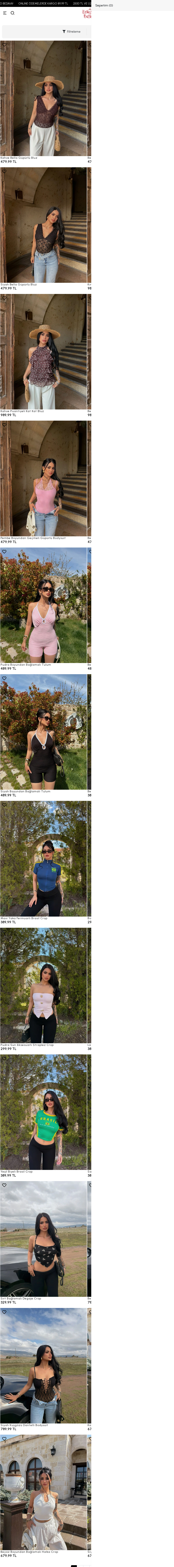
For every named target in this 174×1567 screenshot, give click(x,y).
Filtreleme (71, 31)
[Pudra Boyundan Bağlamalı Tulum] (43, 605)
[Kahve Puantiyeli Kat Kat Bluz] (43, 351)
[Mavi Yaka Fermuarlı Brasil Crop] (43, 858)
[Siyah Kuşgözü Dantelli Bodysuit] (43, 1365)
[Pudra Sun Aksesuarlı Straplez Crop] (43, 985)
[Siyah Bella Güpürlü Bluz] (43, 225)
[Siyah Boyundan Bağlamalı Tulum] (43, 732)
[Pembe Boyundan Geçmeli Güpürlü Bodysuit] (43, 478)
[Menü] (5, 13)
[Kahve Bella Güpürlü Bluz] (43, 98)
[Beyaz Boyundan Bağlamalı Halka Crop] (43, 1492)
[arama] (12, 13)
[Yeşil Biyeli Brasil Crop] (43, 1112)
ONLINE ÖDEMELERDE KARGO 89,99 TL (58, 3)
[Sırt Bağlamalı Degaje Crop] (43, 1239)
